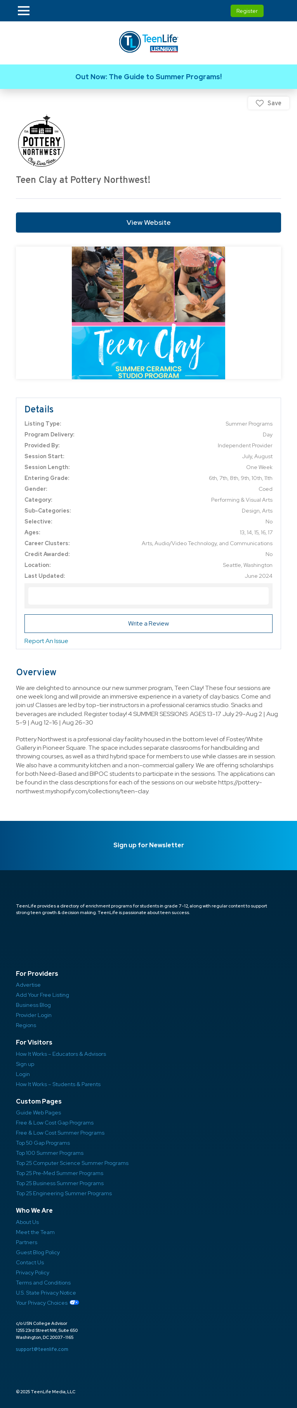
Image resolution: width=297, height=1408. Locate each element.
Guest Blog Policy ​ (38, 1252)
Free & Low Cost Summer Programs (60, 1132)
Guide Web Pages (38, 1112)
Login (23, 1074)
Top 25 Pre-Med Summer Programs (59, 1173)
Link (148, 76)
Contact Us (30, 1262)
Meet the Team (35, 1232)
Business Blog (33, 1004)
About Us (27, 1222)
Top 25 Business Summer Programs (60, 1183)
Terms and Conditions (43, 1282)
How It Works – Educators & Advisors (61, 1053)
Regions (26, 1025)
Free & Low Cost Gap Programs (55, 1122)
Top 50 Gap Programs (43, 1142)
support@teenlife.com (42, 1349)
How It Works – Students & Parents (58, 1084)
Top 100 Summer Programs (49, 1152)
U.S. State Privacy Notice (46, 1292)
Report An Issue (46, 641)
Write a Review (148, 623)
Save (274, 103)
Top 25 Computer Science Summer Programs (72, 1162)
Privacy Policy (32, 1272)
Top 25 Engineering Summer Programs (64, 1193)
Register (247, 10)
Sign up (25, 1063)
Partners (26, 1242)
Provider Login (34, 1015)
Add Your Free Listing (42, 994)
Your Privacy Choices (42, 1302)
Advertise (28, 984)
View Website (149, 222)
